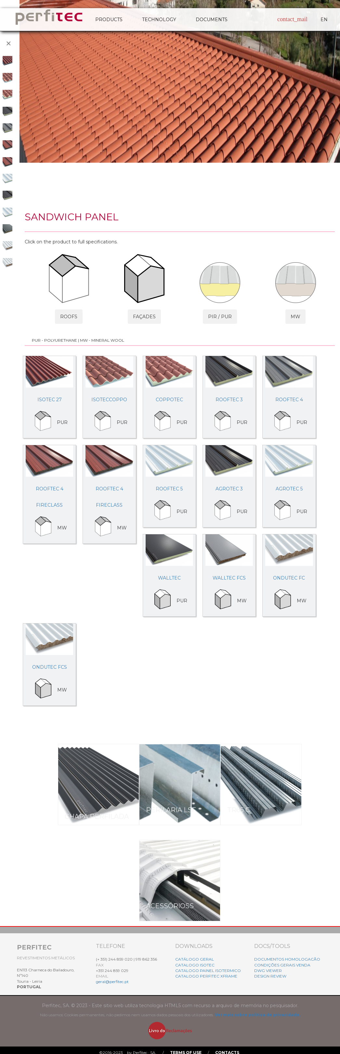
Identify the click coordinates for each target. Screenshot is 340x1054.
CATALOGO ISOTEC (195, 965)
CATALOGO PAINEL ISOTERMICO (208, 970)
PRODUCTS (109, 19)
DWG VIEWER (268, 970)
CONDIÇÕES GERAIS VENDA (282, 965)
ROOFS (68, 317)
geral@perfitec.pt (112, 981)
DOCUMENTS (212, 19)
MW (295, 317)
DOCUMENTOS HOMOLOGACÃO (287, 959)
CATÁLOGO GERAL (194, 959)
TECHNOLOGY (159, 19)
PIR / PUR (220, 317)
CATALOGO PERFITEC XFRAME (206, 976)
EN (324, 19)
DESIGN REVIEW (270, 976)
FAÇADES (144, 317)
